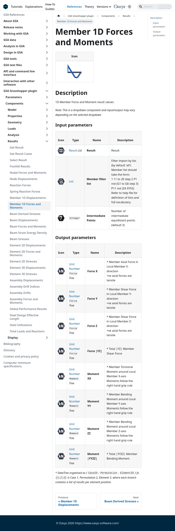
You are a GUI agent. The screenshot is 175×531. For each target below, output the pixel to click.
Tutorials (16, 7)
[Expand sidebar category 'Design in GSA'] (47, 52)
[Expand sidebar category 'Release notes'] (47, 27)
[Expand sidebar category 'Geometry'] (47, 122)
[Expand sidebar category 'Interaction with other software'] (47, 82)
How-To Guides (50, 6)
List (71, 181)
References (74, 7)
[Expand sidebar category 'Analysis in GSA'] (47, 46)
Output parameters (159, 33)
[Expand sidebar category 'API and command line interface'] (47, 73)
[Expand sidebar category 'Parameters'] (47, 97)
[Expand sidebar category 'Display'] (47, 337)
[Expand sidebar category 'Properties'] (47, 116)
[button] (26, 21)
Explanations (34, 7)
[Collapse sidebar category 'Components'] (47, 103)
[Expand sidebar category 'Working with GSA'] (47, 33)
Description (156, 17)
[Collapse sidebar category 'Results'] (47, 141)
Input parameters (159, 24)
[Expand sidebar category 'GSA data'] (47, 40)
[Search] (154, 6)
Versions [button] (102, 7)
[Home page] (58, 16)
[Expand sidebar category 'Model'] (47, 110)
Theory (89, 7)
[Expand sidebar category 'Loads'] (47, 128)
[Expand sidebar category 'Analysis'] (47, 135)
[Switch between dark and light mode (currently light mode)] (129, 6)
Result (73, 150)
